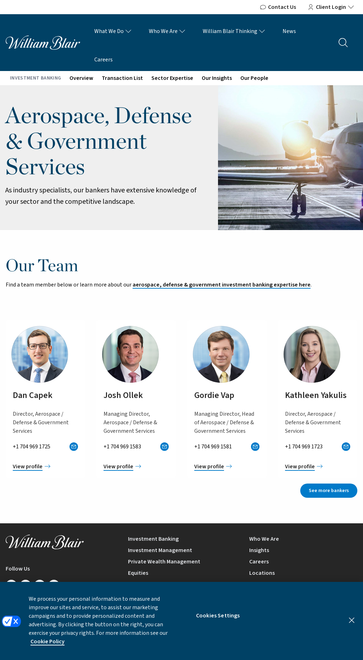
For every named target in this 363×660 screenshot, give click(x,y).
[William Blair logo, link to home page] (43, 42)
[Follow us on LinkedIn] (11, 585)
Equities (138, 573)
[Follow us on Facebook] (25, 585)
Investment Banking (153, 539)
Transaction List (122, 78)
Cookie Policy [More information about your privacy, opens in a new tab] (47, 647)
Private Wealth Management (164, 562)
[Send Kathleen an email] (346, 446)
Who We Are (167, 31)
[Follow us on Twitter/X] (39, 585)
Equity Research (148, 584)
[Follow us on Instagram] (54, 585)
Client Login (330, 7)
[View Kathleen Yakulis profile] (317, 466)
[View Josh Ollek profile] (136, 466)
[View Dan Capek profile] (45, 466)
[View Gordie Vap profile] (226, 466)
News (289, 31)
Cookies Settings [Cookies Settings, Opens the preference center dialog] (218, 621)
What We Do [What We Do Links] (113, 31)
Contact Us (277, 7)
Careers (103, 60)
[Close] (351, 626)
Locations (262, 573)
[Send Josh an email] (164, 446)
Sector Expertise (172, 78)
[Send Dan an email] (73, 446)
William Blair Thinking (234, 31)
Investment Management (160, 550)
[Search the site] (343, 42)
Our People (254, 78)
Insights (259, 550)
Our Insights (217, 78)
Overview (81, 78)
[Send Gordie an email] (255, 446)
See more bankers (329, 490)
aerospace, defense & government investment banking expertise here (222, 285)
